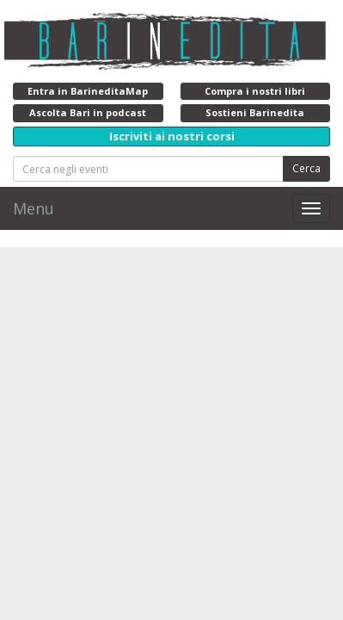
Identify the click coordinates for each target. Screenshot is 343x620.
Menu (33, 208)
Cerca (306, 168)
